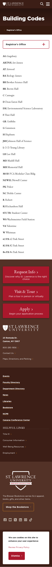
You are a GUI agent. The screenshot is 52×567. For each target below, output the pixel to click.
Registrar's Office (14, 30)
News (5, 395)
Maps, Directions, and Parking (17, 359)
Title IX (6, 434)
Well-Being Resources (13, 447)
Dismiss (15, 555)
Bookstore (8, 407)
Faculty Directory (11, 382)
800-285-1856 (10, 347)
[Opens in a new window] (5, 520)
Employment (9, 453)
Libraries (7, 401)
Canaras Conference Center (16, 420)
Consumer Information (14, 440)
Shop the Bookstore (17, 507)
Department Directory (14, 389)
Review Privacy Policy (18, 547)
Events (6, 376)
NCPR (5, 414)
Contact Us (8, 353)
